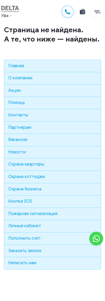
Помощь (16, 102)
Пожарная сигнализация (33, 213)
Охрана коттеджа (26, 176)
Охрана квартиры (26, 164)
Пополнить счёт (24, 238)
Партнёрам (19, 127)
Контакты (18, 115)
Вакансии (17, 139)
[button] (97, 11)
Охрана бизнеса (24, 189)
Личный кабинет (24, 226)
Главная (16, 66)
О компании (20, 78)
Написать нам (22, 263)
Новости (17, 152)
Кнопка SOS (20, 201)
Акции (14, 90)
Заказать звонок (25, 250)
